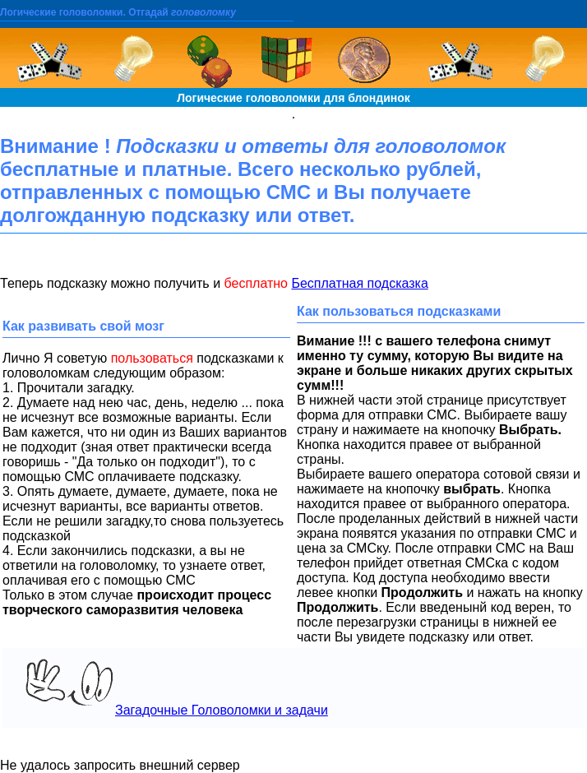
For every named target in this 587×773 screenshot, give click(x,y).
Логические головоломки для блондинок (293, 97)
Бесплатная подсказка (359, 283)
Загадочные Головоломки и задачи (170, 687)
